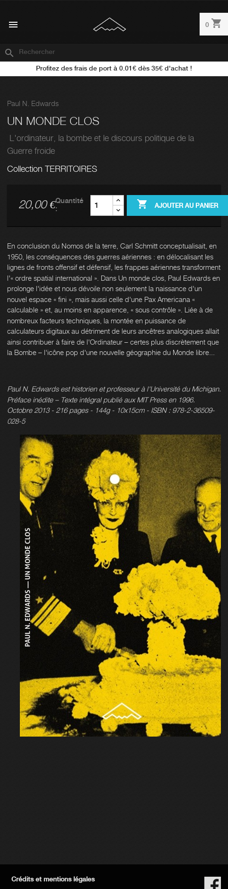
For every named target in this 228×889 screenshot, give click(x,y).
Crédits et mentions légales (53, 879)
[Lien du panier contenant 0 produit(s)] (213, 25)
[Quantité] (101, 205)
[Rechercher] (114, 53)
